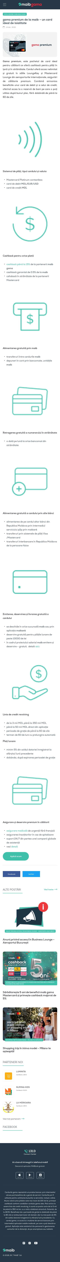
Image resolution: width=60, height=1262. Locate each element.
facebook (11, 874)
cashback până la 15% (18, 264)
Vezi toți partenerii (11, 1119)
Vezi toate (48, 889)
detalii (14, 846)
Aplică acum (16, 856)
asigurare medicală (16, 830)
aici (37, 646)
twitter (31, 874)
